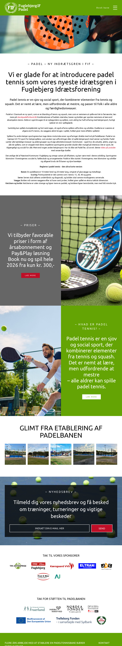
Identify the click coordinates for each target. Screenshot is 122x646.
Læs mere (30, 275)
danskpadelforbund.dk (27, 117)
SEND (102, 528)
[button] (115, 8)
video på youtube (108, 148)
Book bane (103, 8)
